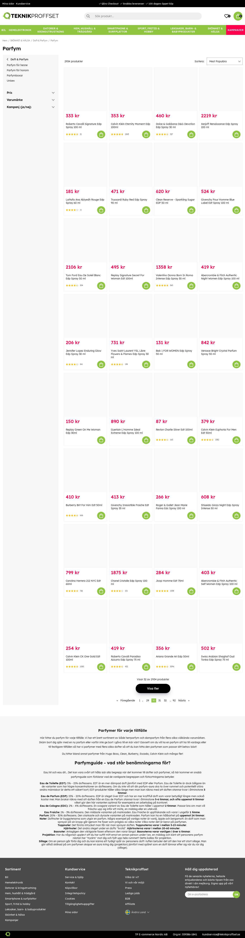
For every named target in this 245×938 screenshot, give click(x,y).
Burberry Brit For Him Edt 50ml (84, 505)
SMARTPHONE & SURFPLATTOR (21, 898)
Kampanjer (11, 920)
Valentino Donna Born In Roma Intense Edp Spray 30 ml (174, 277)
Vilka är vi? (132, 877)
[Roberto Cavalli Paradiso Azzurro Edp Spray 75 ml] (131, 622)
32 (165, 700)
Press (128, 888)
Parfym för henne (17, 65)
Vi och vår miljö (134, 882)
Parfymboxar (15, 75)
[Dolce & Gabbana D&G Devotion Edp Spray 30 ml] (176, 89)
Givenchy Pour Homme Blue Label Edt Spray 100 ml (217, 201)
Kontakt (70, 882)
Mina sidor (8, 3)
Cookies (70, 898)
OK (236, 894)
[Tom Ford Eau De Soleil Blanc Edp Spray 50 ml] (85, 240)
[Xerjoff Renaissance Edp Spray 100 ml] (221, 89)
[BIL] (3, 30)
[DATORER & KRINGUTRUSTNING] (51, 30)
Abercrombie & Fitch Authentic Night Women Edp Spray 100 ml (220, 277)
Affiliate (130, 904)
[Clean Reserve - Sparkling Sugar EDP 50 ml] (176, 165)
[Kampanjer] (235, 30)
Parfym (54, 40)
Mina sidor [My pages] (71, 912)
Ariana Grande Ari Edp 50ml (172, 656)
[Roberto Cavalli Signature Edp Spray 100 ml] (85, 89)
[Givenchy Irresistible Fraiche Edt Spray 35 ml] (131, 470)
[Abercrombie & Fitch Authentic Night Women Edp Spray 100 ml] (221, 240)
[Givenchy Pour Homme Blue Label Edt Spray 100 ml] (221, 165)
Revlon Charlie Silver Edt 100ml (174, 429)
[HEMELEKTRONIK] (20, 30)
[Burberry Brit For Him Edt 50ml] (85, 470)
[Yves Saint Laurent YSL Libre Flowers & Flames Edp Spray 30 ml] (131, 316)
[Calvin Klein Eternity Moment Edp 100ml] (131, 89)
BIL (6, 877)
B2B (127, 898)
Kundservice (23, 3)
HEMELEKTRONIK (14, 882)
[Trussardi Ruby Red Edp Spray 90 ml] (131, 165)
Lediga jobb (132, 893)
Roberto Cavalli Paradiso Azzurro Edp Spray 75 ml (126, 658)
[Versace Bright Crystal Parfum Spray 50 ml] (221, 316)
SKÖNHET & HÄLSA (20, 40)
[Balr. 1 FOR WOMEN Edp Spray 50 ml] (176, 316)
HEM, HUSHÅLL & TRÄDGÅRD (20, 893)
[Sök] (143, 16)
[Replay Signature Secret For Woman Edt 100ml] (131, 240)
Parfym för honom (18, 70)
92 (174, 700)
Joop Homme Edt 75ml (170, 580)
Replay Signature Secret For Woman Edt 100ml (127, 277)
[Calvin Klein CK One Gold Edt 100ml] (85, 622)
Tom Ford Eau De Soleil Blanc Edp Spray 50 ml (83, 277)
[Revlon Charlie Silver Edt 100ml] (176, 395)
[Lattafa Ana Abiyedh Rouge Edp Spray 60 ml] (85, 165)
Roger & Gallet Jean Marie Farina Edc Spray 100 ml (171, 507)
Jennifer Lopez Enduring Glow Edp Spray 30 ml (83, 352)
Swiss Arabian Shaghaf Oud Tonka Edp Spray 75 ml (217, 658)
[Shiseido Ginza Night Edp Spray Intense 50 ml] (221, 470)
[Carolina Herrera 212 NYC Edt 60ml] (85, 546)
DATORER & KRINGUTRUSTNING (20, 888)
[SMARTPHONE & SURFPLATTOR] (118, 30)
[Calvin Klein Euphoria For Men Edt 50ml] (221, 395)
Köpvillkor (71, 888)
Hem (5, 40)
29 (147, 700)
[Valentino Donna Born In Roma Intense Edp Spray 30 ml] (176, 240)
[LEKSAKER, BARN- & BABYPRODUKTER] (183, 30)
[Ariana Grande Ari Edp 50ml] (176, 622)
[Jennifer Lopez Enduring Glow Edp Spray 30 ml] (85, 316)
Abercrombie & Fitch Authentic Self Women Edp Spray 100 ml (219, 582)
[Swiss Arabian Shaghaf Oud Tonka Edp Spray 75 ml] (221, 622)
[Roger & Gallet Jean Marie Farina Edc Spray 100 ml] (176, 470)
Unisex (11, 80)
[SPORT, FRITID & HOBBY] (149, 30)
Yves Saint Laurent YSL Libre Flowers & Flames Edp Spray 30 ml (130, 354)
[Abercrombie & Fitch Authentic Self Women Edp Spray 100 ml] (221, 546)
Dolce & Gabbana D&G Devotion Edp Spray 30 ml (175, 125)
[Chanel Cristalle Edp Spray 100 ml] (131, 546)
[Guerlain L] (131, 395)
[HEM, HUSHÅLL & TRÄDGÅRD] (85, 30)
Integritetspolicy (75, 893)
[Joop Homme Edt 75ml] (176, 546)
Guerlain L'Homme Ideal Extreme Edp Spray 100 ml (127, 431)
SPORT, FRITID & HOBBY (17, 904)
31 (159, 700)
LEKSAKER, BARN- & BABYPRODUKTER (25, 909)
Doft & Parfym (40, 40)
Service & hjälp (74, 877)
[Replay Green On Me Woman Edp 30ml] (85, 395)
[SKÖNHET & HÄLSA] (215, 30)
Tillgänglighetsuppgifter (79, 904)
